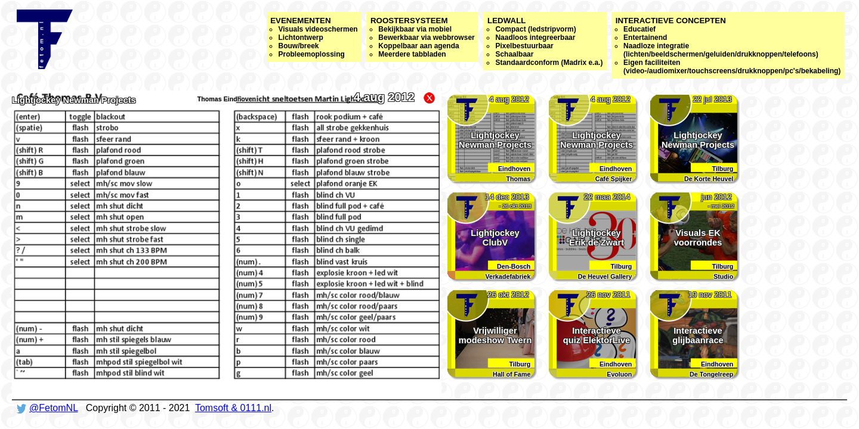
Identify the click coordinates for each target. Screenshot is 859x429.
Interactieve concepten (728, 45)
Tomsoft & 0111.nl (233, 408)
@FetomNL (53, 408)
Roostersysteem (422, 37)
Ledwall (544, 41)
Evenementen (314, 37)
